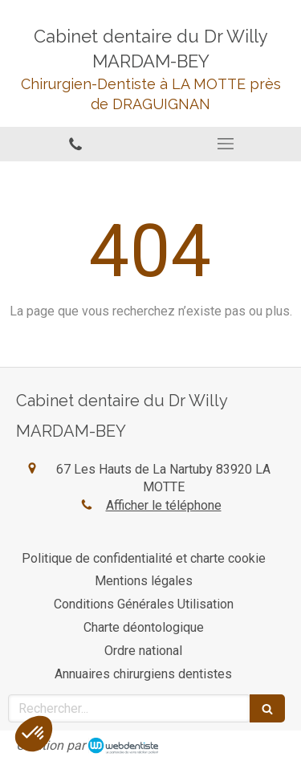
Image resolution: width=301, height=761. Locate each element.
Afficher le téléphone (164, 505)
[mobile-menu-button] (226, 144)
